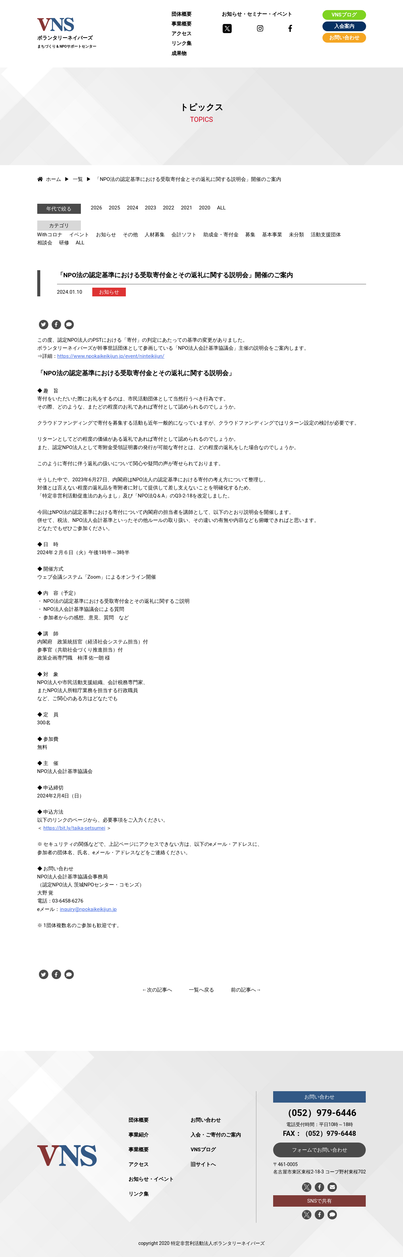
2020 (204, 208)
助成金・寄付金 (221, 235)
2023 (150, 208)
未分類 (296, 235)
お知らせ (106, 235)
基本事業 (272, 235)
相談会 (44, 243)
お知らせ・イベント (151, 1179)
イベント (79, 235)
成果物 (179, 53)
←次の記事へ (157, 990)
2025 (114, 208)
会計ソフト (184, 235)
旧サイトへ (203, 1164)
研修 (64, 243)
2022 (168, 208)
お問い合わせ (344, 38)
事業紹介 (139, 1135)
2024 (132, 208)
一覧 (78, 179)
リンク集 (181, 43)
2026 (96, 208)
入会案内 (344, 26)
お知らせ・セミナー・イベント (257, 14)
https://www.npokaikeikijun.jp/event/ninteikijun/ (110, 356)
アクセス (181, 34)
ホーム (49, 179)
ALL (221, 208)
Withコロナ (49, 235)
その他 (130, 235)
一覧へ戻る (201, 990)
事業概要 (181, 24)
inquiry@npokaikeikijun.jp (88, 909)
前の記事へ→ (246, 990)
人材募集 (155, 235)
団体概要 (181, 14)
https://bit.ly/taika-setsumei (74, 828)
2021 (186, 208)
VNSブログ (344, 15)
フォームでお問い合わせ (319, 1150)
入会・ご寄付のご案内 (216, 1135)
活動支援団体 (326, 235)
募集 (250, 235)
